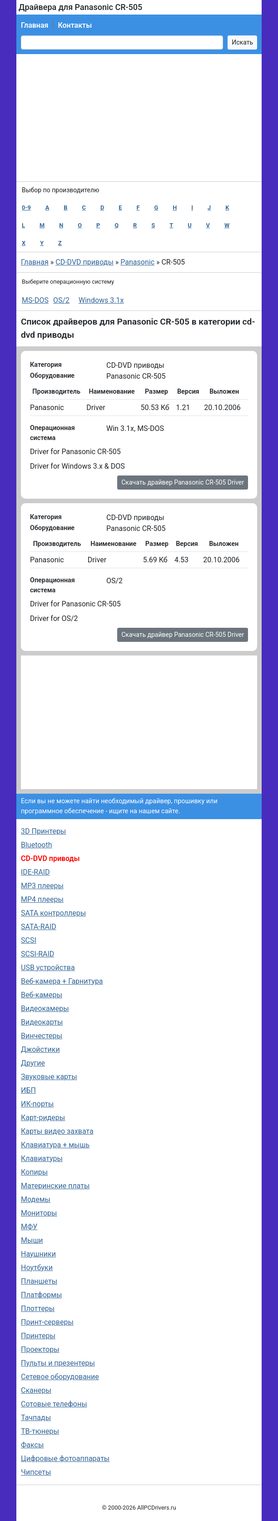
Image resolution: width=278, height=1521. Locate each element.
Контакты (75, 25)
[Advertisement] (139, 117)
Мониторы (39, 1213)
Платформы (41, 1295)
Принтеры (38, 1335)
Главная (34, 25)
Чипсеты (36, 1472)
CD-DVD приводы (84, 262)
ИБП (28, 1090)
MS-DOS (35, 300)
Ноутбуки (37, 1267)
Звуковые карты (49, 1076)
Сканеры (36, 1390)
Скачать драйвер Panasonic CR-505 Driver (182, 482)
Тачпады (36, 1417)
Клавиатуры (42, 1158)
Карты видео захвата (57, 1131)
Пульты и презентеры (58, 1363)
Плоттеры (38, 1308)
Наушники (38, 1254)
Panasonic (137, 262)
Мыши (32, 1240)
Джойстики (40, 1049)
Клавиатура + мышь (55, 1145)
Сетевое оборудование (60, 1376)
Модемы (35, 1199)
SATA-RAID (38, 926)
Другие (33, 1063)
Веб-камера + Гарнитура (62, 981)
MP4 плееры (42, 899)
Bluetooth (36, 845)
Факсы (32, 1445)
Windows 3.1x (101, 300)
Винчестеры (41, 1035)
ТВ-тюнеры (40, 1431)
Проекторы (40, 1349)
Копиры (34, 1172)
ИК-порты (37, 1104)
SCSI (28, 940)
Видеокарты (42, 1022)
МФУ (29, 1226)
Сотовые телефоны (54, 1404)
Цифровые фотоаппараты (65, 1458)
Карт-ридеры (43, 1117)
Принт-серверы (47, 1322)
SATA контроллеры (53, 913)
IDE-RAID (35, 872)
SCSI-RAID (37, 954)
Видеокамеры (45, 1008)
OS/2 (61, 300)
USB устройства (48, 967)
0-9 (26, 207)
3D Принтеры (43, 831)
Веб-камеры (41, 995)
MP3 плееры (42, 885)
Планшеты (39, 1281)
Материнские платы (55, 1185)
